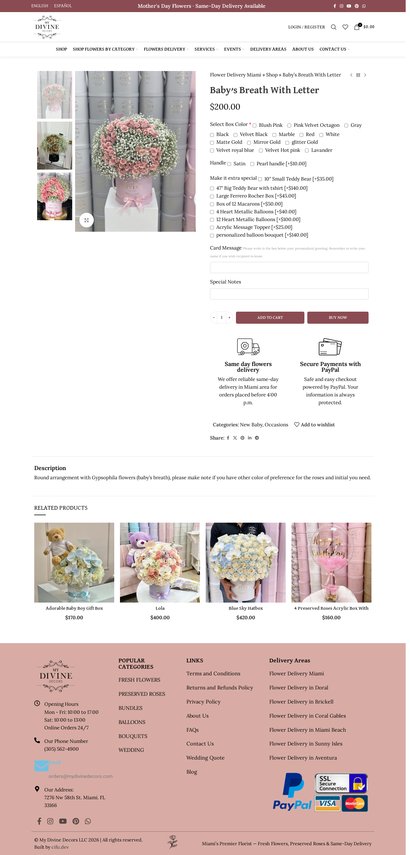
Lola (160, 608)
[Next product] (365, 75)
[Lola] (160, 563)
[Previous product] (351, 75)
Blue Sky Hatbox (246, 608)
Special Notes (225, 282)
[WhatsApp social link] (364, 6)
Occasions (276, 424)
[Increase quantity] (229, 318)
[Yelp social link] (370, 6)
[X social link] (235, 438)
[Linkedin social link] (249, 438)
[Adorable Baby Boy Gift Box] (74, 563)
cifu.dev (60, 847)
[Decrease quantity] (213, 318)
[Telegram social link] (257, 438)
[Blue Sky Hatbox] (246, 563)
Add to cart (270, 317)
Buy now (338, 317)
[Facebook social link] (334, 6)
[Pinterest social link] (357, 6)
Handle (218, 163)
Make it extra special (233, 178)
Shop (272, 75)
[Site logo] (47, 26)
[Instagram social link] (341, 6)
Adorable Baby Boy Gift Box (74, 608)
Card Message (287, 251)
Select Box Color (230, 124)
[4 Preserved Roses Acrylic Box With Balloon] (331, 563)
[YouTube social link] (349, 6)
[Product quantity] (221, 318)
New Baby (251, 424)
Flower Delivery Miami (235, 75)
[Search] (334, 27)
